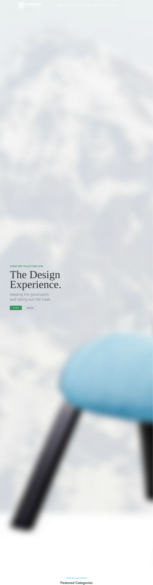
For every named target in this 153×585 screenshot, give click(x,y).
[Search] (134, 5)
